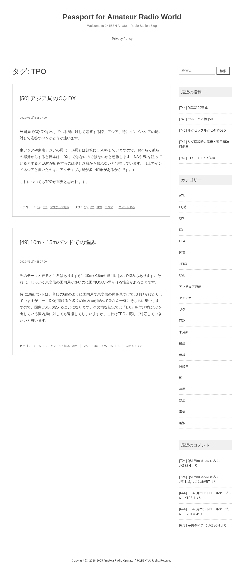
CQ (86, 207)
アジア (109, 207)
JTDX (183, 263)
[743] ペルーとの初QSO (196, 119)
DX (38, 207)
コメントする (127, 207)
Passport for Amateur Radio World (122, 17)
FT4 (182, 241)
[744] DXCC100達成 (193, 107)
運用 (74, 346)
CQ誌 (183, 207)
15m (103, 346)
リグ (182, 309)
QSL (182, 275)
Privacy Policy (122, 38)
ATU (182, 195)
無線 (182, 354)
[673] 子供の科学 (191, 525)
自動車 (184, 366)
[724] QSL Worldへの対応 (197, 460)
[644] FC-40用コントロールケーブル (205, 493)
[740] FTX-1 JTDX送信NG (197, 158)
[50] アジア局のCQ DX (48, 98)
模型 (182, 343)
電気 (182, 411)
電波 (182, 423)
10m (95, 346)
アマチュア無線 (59, 207)
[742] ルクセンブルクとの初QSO (202, 130)
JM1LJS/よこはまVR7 (194, 481)
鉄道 (182, 400)
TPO (99, 207)
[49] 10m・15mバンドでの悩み (58, 242)
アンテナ (185, 298)
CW (181, 218)
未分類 (184, 332)
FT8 (45, 207)
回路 (182, 320)
